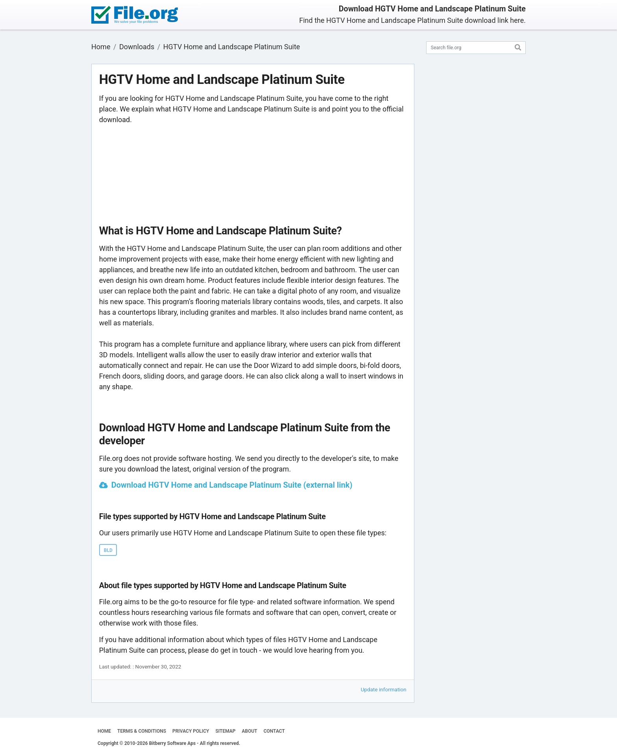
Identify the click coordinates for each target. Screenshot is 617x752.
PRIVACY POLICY (190, 731)
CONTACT (274, 731)
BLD (108, 550)
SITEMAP (225, 731)
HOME (104, 731)
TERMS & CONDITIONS (141, 731)
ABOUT (249, 731)
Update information (383, 689)
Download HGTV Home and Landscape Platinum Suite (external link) (232, 485)
